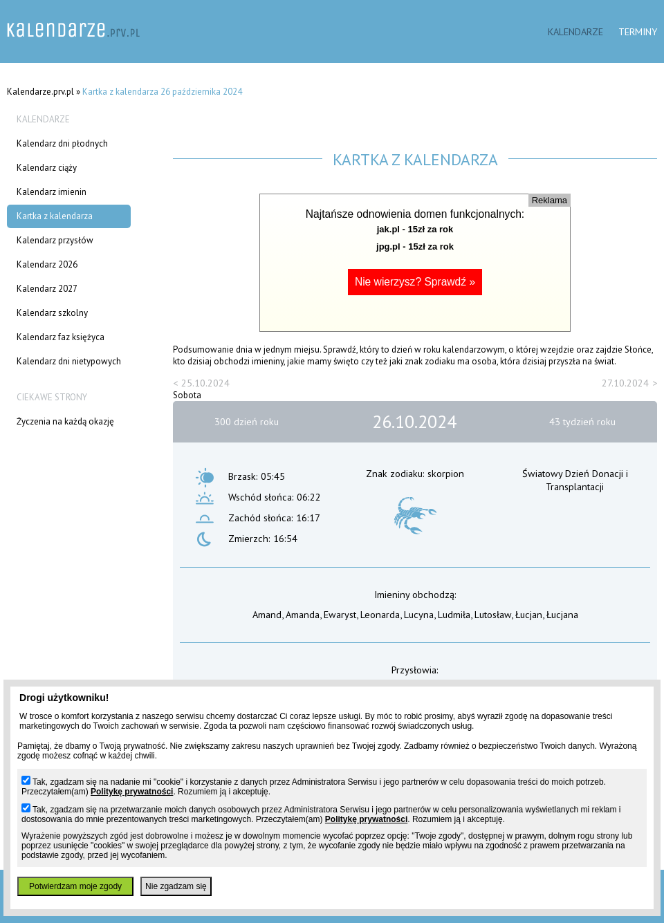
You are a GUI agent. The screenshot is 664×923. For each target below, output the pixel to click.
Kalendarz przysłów (55, 240)
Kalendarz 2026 (47, 264)
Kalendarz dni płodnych (62, 143)
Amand (267, 614)
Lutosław (492, 614)
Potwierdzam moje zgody (75, 886)
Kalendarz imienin (51, 192)
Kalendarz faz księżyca (60, 337)
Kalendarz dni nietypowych (69, 361)
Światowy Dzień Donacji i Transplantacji (575, 480)
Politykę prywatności (132, 791)
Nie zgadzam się (176, 886)
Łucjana (562, 614)
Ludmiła (454, 614)
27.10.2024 (625, 382)
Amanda (303, 614)
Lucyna (419, 614)
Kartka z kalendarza (55, 216)
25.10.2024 (205, 382)
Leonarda (380, 614)
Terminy (637, 31)
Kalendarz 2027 (47, 289)
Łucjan (528, 614)
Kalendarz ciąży (47, 168)
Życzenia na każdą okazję (65, 421)
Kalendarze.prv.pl (40, 91)
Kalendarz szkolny (52, 313)
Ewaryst (340, 614)
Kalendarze (575, 31)
